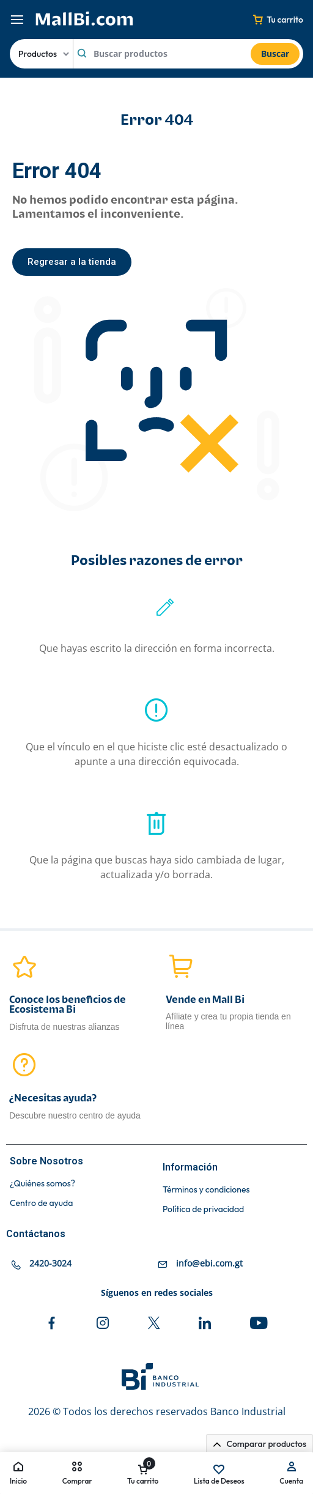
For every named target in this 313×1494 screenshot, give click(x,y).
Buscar (275, 53)
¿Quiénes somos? (42, 1183)
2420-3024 (50, 1263)
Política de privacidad (203, 1209)
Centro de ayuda (41, 1203)
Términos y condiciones (206, 1190)
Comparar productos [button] (259, 1443)
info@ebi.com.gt (209, 1263)
